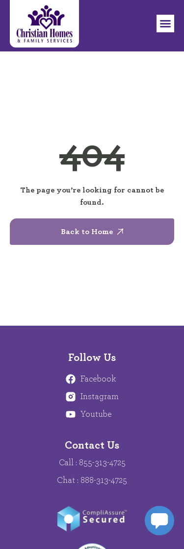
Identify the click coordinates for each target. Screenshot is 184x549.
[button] (165, 23)
